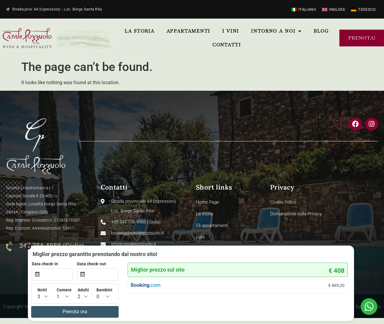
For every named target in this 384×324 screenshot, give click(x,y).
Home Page (207, 202)
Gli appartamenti (212, 225)
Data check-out (226, 264)
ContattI (226, 45)
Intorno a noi (276, 31)
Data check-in (179, 264)
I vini (230, 31)
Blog (321, 31)
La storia (139, 31)
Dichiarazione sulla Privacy (296, 213)
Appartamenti (188, 31)
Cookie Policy (283, 202)
